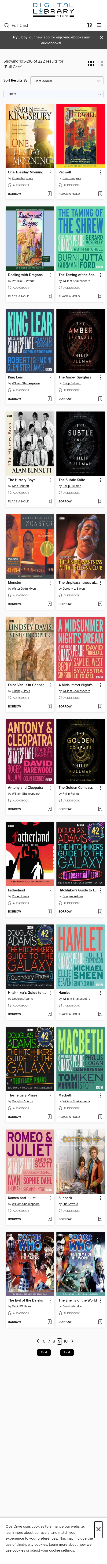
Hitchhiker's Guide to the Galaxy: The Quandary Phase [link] (28, 993)
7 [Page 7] (49, 1341)
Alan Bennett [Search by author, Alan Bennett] (20, 486)
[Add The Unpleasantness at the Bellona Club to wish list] (100, 604)
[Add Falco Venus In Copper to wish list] (49, 707)
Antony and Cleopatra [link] (25, 788)
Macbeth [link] (65, 1095)
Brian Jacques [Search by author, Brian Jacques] (72, 178)
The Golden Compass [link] (76, 788)
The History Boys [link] (21, 480)
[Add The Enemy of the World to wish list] (100, 1322)
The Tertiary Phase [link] (22, 1095)
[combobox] (44, 25)
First (44, 1352)
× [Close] (98, 1530)
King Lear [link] (15, 377)
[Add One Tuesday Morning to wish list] (49, 194)
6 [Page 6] (44, 1341)
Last (67, 1352)
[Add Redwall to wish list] (100, 194)
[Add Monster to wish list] (49, 604)
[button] (91, 65)
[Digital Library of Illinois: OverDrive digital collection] (53, 10)
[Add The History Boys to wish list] (49, 502)
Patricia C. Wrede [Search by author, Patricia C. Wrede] (23, 281)
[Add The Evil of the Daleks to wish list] (49, 1322)
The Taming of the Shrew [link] (78, 275)
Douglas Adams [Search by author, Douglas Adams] (73, 896)
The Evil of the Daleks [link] (25, 1300)
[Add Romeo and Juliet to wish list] (49, 1219)
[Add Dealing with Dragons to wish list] (49, 297)
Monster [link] (14, 583)
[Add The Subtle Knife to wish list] (100, 502)
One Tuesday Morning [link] (25, 172)
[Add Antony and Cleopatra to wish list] (49, 809)
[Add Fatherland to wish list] (49, 912)
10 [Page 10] (66, 1341)
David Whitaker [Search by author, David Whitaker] (22, 1306)
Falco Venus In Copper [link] (26, 685)
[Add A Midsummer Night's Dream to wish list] (100, 707)
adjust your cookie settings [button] (52, 1550)
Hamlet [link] (64, 993)
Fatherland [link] (16, 890)
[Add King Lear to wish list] (49, 399)
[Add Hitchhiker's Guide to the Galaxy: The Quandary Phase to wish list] (49, 1014)
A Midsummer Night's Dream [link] (78, 685)
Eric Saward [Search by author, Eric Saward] (70, 1204)
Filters (11, 94)
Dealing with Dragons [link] (25, 275)
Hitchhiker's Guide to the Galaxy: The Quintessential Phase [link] (78, 890)
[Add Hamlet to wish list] (100, 1014)
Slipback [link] (65, 1198)
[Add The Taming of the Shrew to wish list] (100, 297)
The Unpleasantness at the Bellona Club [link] (78, 583)
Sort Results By (16, 80)
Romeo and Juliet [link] (22, 1198)
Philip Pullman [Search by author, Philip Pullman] (72, 383)
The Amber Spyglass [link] (75, 377)
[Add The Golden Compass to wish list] (100, 809)
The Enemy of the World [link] (78, 1300)
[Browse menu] (99, 25)
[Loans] (89, 26)
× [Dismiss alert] (101, 38)
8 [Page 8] (54, 1341)
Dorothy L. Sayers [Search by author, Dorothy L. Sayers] (74, 589)
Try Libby (19, 37)
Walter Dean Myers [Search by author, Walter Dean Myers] (24, 589)
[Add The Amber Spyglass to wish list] (100, 399)
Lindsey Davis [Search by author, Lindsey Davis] (21, 691)
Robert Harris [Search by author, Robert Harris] (20, 896)
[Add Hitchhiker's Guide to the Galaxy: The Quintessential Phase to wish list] (100, 912)
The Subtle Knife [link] (72, 480)
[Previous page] (38, 1341)
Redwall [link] (65, 172)
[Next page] (72, 1341)
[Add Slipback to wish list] (100, 1219)
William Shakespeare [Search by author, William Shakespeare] (76, 281)
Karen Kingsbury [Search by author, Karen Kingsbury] (22, 178)
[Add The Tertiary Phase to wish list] (49, 1117)
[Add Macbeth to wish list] (100, 1117)
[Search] (7, 25)
